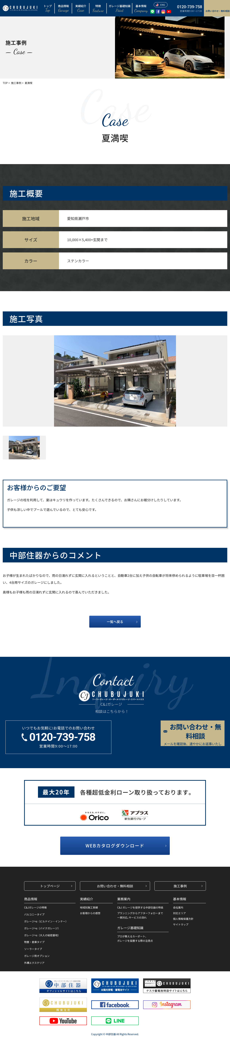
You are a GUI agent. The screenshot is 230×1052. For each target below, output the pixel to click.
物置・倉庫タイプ (34, 942)
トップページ (50, 886)
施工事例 (16, 83)
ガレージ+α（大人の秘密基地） (42, 935)
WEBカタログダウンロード (114, 845)
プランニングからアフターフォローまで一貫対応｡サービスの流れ (140, 915)
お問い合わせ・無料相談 (115, 886)
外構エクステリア (34, 963)
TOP (5, 83)
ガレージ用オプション (37, 956)
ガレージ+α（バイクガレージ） (42, 928)
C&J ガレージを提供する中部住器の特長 (140, 907)
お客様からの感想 (90, 913)
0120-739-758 (189, 7)
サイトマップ (180, 924)
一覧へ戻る (115, 621)
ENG (160, 4)
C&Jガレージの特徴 (35, 907)
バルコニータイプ (34, 914)
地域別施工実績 (89, 907)
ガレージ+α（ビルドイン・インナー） (46, 921)
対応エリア (179, 913)
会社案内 (178, 907)
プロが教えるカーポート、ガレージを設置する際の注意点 (135, 938)
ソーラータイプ (33, 949)
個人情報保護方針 (183, 919)
